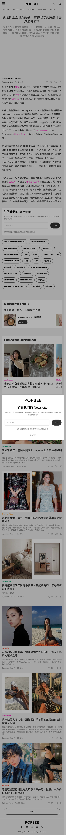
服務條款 (38, 429)
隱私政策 (45, 429)
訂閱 (56, 423)
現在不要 (33, 435)
